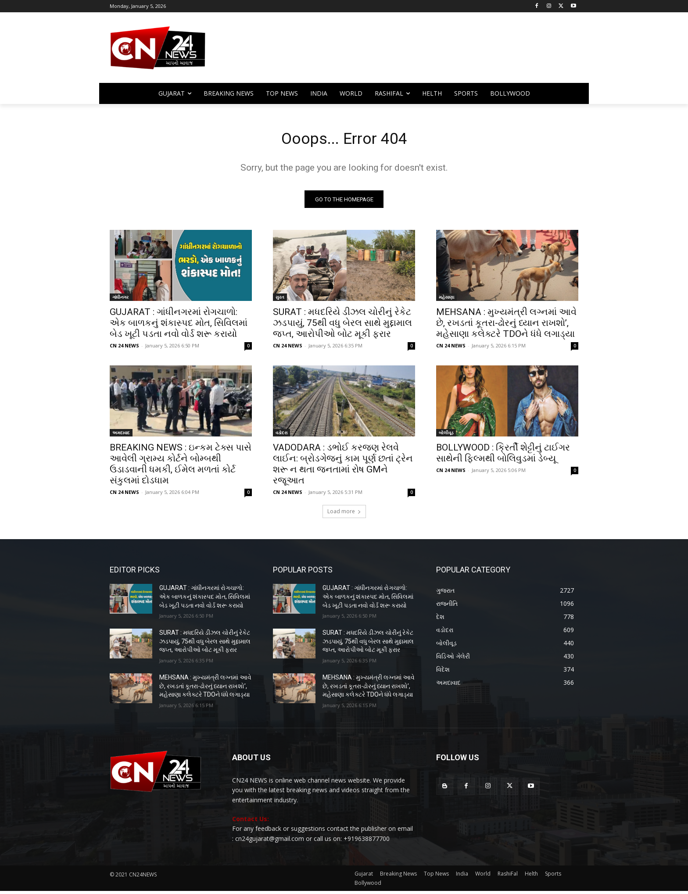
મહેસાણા (446, 300)
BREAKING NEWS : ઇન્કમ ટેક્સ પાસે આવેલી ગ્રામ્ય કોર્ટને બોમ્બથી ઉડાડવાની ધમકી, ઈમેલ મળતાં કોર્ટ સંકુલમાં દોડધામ (180, 467)
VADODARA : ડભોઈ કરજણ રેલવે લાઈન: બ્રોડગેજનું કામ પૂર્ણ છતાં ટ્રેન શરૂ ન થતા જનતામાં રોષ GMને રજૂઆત (343, 467)
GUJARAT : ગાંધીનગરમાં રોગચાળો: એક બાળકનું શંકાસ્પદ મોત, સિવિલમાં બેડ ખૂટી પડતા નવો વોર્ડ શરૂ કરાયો (178, 326)
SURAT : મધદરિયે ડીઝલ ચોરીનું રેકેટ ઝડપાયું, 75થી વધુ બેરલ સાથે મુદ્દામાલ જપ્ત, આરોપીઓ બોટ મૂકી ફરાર (342, 326)
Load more (344, 514)
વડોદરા (281, 436)
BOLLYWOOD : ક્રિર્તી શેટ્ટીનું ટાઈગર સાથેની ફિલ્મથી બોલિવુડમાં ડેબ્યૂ (503, 456)
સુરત (280, 300)
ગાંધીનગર (121, 300)
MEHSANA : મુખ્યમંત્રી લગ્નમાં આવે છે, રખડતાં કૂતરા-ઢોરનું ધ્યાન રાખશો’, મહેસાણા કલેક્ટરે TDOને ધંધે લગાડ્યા (506, 326)
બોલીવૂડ (446, 436)
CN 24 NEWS (124, 348)
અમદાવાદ (121, 436)
